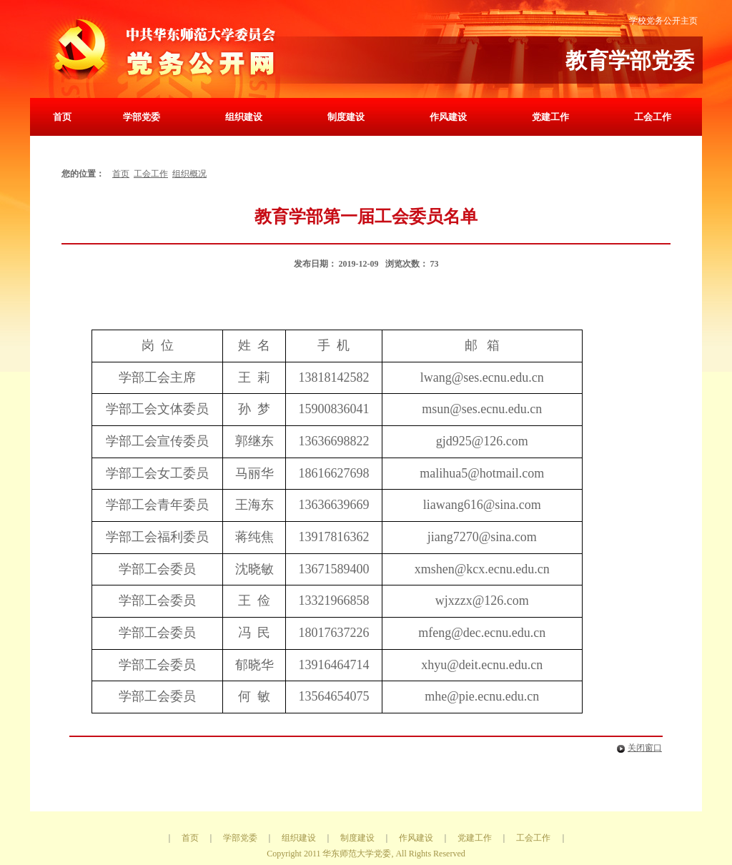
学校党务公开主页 (663, 21)
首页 (62, 117)
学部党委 (141, 117)
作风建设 (448, 117)
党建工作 (550, 117)
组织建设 (243, 117)
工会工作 (652, 117)
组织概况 (189, 174)
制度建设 (346, 117)
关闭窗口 (636, 748)
